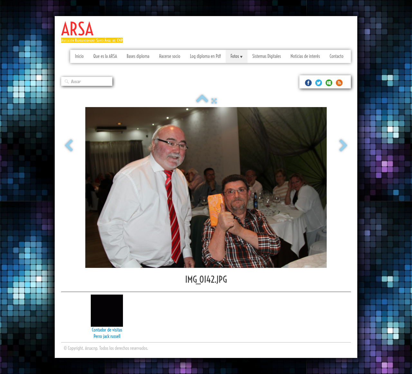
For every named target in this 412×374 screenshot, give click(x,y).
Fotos (236, 56)
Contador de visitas (107, 330)
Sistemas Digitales (266, 56)
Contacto (336, 56)
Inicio (79, 56)
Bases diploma (137, 56)
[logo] (94, 35)
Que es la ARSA (105, 56)
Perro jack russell (107, 336)
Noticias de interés (305, 56)
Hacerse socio (169, 56)
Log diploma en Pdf (205, 56)
